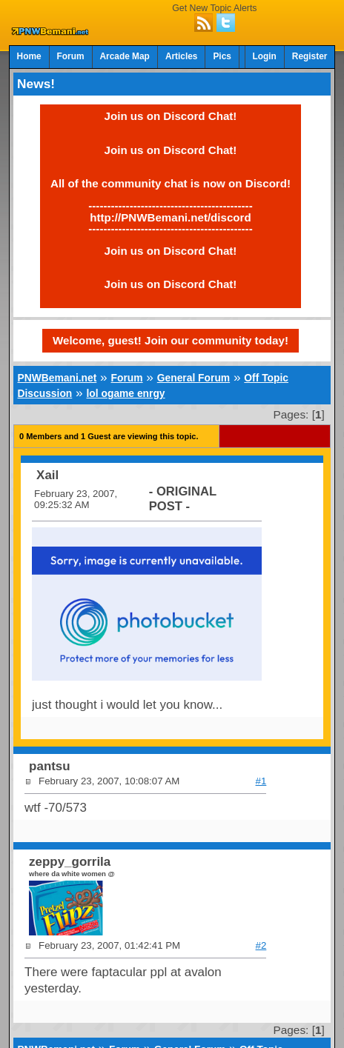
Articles (181, 56)
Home (29, 56)
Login (265, 56)
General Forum (193, 378)
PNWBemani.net (57, 378)
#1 (261, 781)
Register (310, 56)
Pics (222, 56)
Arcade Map (125, 56)
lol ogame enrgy (126, 393)
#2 (261, 945)
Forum (71, 56)
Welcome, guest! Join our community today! (170, 340)
